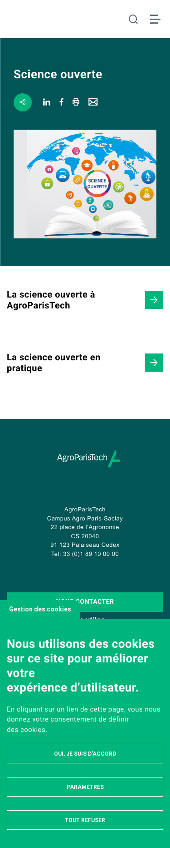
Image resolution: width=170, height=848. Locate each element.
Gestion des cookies (40, 609)
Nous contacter (85, 602)
